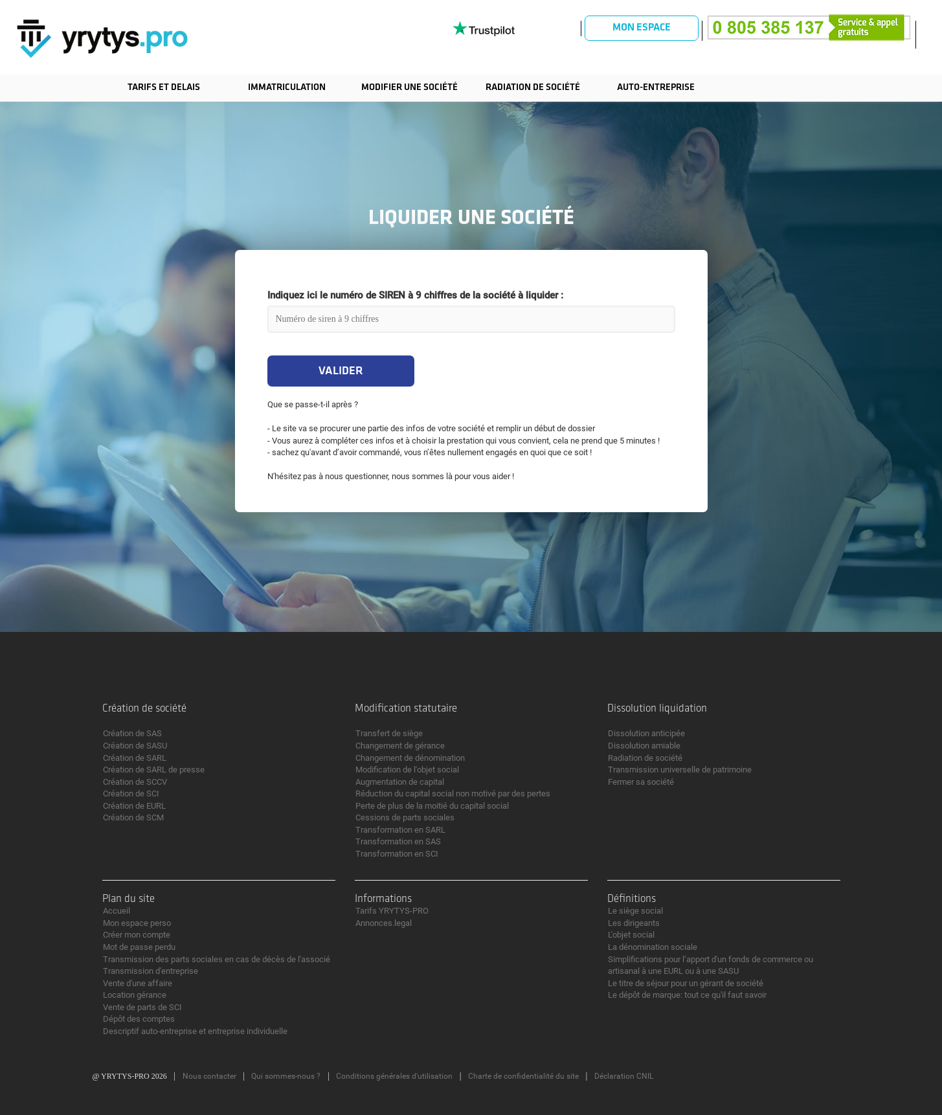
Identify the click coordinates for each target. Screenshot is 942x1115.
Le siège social (635, 911)
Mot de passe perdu (139, 947)
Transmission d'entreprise (150, 971)
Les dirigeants (634, 923)
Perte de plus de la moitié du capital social (432, 806)
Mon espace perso (137, 923)
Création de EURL (134, 806)
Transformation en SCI (396, 854)
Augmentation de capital (399, 782)
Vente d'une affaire (137, 983)
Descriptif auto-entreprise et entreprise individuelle (195, 1031)
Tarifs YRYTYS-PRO (392, 911)
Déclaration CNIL (623, 1076)
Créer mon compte (136, 935)
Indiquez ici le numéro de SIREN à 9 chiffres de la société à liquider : (415, 295)
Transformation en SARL (400, 830)
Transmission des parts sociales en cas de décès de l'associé (216, 959)
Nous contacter (209, 1076)
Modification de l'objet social (407, 769)
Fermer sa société (641, 782)
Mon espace (641, 28)
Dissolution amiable (644, 745)
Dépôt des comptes (139, 1019)
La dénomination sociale (652, 947)
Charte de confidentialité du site (523, 1076)
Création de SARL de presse (154, 769)
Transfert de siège (389, 733)
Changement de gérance (400, 745)
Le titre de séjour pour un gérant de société (685, 983)
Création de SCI (131, 793)
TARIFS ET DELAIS (164, 88)
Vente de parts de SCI (142, 1007)
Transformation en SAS (398, 841)
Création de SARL (134, 758)
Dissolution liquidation (657, 708)
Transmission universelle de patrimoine (680, 769)
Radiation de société (533, 88)
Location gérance (134, 995)
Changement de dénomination (410, 758)
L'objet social (631, 935)
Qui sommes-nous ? (285, 1076)
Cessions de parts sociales (404, 817)
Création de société (144, 708)
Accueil (116, 911)
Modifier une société (409, 88)
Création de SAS (132, 733)
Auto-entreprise (656, 88)
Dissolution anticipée (646, 733)
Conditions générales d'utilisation (394, 1076)
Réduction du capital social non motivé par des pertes (452, 793)
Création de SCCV (135, 782)
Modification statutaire (406, 708)
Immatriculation (287, 88)
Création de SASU (135, 745)
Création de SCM (133, 817)
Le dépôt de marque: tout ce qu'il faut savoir (687, 995)
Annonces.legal (383, 923)
